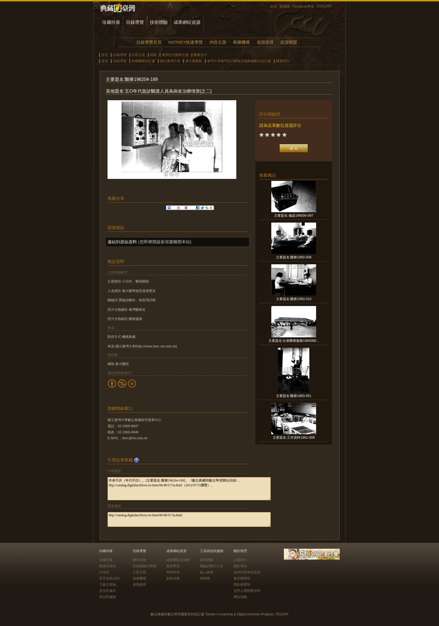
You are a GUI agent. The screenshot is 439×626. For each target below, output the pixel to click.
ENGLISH (324, 6)
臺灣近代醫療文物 (175, 55)
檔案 (153, 55)
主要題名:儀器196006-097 (293, 216)
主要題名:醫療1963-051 (293, 396)
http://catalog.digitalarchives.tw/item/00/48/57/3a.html (189, 519)
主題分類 (139, 572)
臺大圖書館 (193, 61)
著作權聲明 (241, 578)
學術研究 (173, 572)
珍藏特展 (111, 22)
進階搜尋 (265, 42)
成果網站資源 (187, 22)
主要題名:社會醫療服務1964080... (293, 341)
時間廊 (205, 578)
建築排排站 (107, 566)
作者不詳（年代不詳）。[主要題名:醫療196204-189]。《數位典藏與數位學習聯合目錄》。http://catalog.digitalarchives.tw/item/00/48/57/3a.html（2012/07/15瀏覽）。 (189, 488)
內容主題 (217, 42)
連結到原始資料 (122, 241)
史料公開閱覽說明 (246, 591)
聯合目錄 (139, 560)
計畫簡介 (240, 560)
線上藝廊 (206, 572)
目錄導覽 (135, 22)
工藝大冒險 (107, 585)
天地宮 (104, 572)
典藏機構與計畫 (143, 61)
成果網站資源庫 (178, 560)
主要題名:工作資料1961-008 (294, 438)
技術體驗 (159, 22)
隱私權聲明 (241, 585)
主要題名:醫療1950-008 (293, 257)
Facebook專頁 (303, 6)
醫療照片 (200, 55)
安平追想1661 (109, 578)
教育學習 (173, 566)
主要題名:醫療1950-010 (293, 299)
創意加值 (173, 578)
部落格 (285, 6)
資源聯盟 (288, 42)
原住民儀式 (107, 591)
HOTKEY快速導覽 (185, 42)
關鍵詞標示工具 (211, 566)
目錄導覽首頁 (149, 42)
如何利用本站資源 (246, 572)
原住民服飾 (107, 597)
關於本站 (240, 566)
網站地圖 (240, 597)
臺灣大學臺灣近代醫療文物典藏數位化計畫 (239, 61)
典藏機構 (241, 42)
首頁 (273, 6)
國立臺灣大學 (170, 61)
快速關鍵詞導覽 (144, 566)
